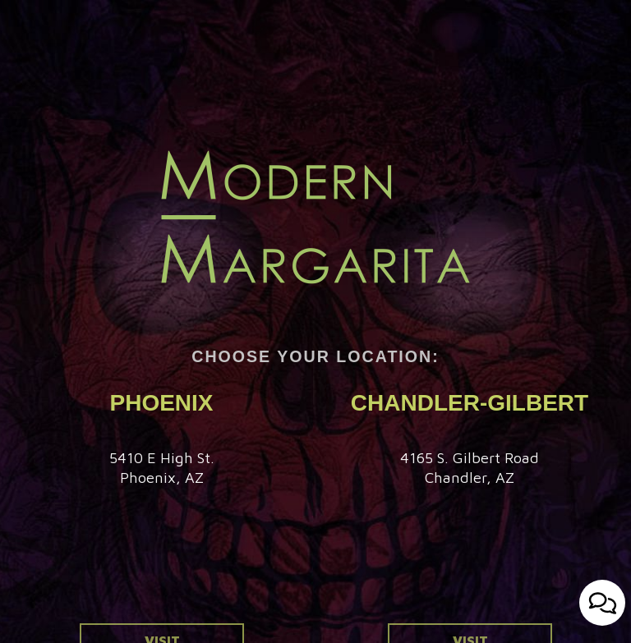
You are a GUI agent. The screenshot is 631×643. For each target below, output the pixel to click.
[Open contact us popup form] (602, 603)
